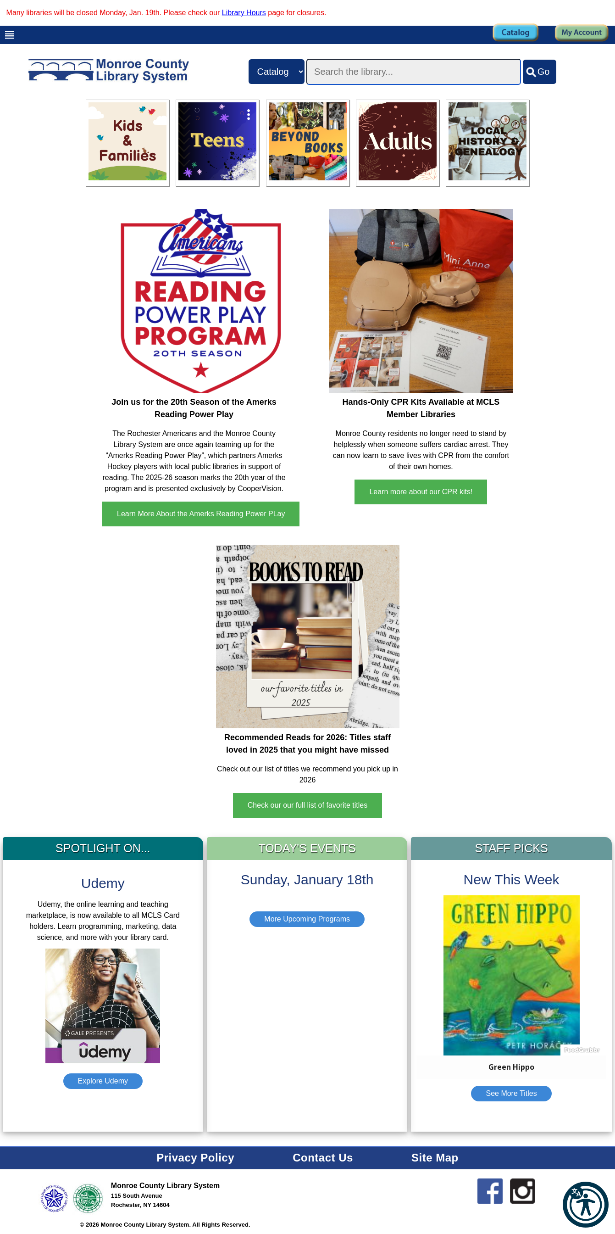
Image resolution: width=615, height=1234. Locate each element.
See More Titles (511, 1093)
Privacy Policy (195, 1157)
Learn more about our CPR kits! (420, 492)
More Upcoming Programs (307, 919)
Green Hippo (511, 1067)
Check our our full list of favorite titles (307, 805)
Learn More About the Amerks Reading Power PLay (201, 514)
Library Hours (244, 13)
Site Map (435, 1157)
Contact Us (323, 1157)
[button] (586, 1205)
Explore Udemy (103, 1081)
